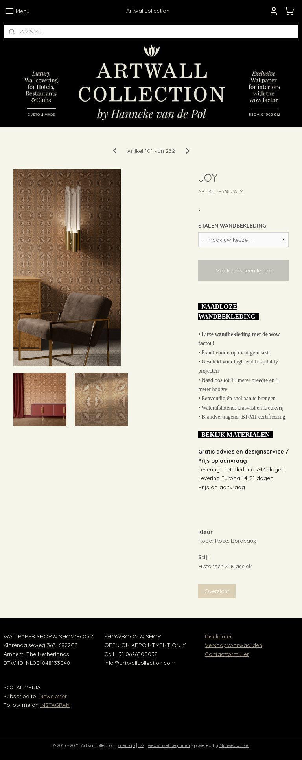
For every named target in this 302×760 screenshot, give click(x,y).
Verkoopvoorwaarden (233, 645)
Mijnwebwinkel (234, 745)
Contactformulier (227, 654)
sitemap (126, 745)
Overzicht (216, 591)
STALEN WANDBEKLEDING (232, 225)
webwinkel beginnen (169, 745)
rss (141, 745)
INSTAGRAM (55, 704)
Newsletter (53, 696)
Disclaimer (218, 636)
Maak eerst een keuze (243, 270)
